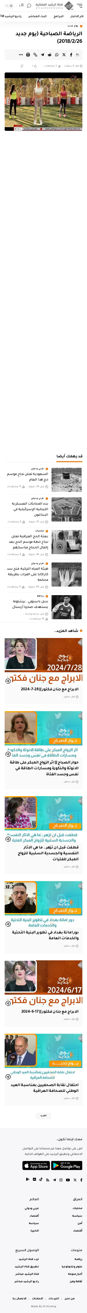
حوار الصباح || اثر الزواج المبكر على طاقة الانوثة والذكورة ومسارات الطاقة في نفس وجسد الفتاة (44, 768)
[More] (21, 54)
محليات (39, 531)
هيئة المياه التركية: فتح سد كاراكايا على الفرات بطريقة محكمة (27, 574)
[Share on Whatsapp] (57, 54)
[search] (29, 5)
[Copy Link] (35, 54)
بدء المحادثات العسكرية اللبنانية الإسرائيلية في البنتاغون (30, 509)
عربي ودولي (37, 469)
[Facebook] (81, 1180)
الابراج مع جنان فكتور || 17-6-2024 (49, 1012)
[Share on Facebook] (71, 54)
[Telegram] (54, 1180)
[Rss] (47, 1180)
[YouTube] (68, 1180)
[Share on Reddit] (49, 54)
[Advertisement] (43, 400)
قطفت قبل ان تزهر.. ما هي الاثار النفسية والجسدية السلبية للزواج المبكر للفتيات (48, 853)
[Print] (28, 54)
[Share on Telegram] (42, 54)
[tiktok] (40, 1180)
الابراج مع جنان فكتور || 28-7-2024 (49, 690)
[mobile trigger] (78, 6)
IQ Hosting (49, 1306)
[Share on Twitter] (64, 54)
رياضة (40, 596)
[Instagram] (60, 1180)
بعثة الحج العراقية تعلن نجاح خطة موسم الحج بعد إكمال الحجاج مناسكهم (28, 542)
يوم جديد (73, 26)
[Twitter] (75, 1180)
